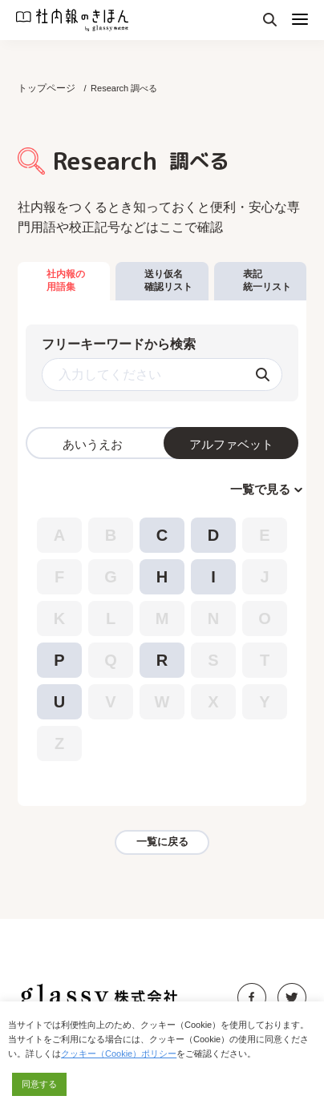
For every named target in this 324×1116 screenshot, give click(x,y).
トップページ (46, 88)
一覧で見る (260, 489)
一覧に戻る (162, 842)
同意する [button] (39, 1084)
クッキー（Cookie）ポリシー (118, 1053)
